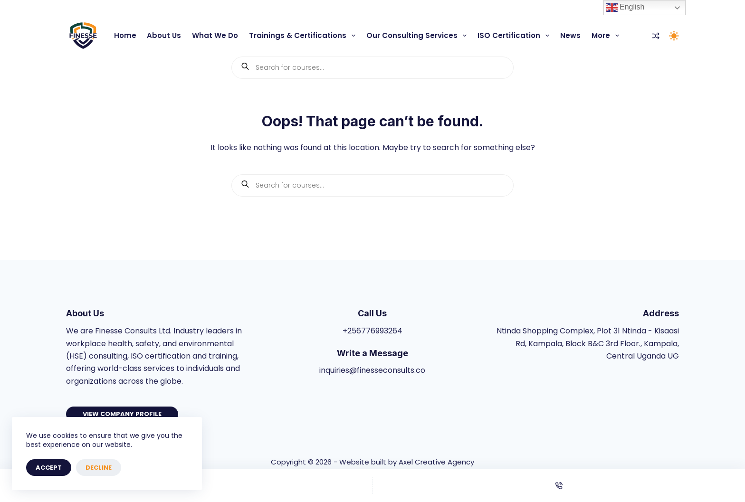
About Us (164, 35)
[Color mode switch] (674, 36)
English (625, 7)
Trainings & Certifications (304, 35)
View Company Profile (122, 413)
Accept (49, 467)
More (607, 35)
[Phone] (559, 485)
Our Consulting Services (418, 35)
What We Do (215, 35)
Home (125, 35)
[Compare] (655, 35)
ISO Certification (515, 35)
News (570, 35)
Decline (99, 467)
